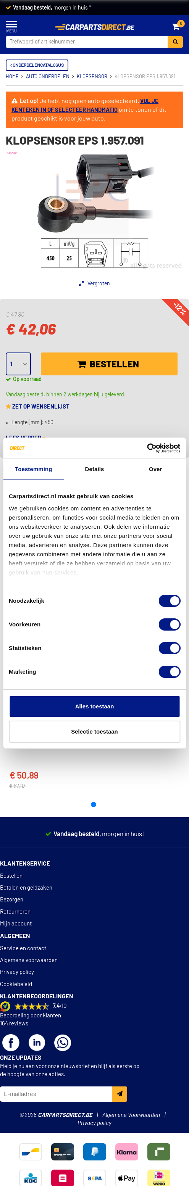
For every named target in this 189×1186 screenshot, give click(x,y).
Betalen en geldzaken (26, 888)
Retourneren (15, 912)
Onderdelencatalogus (37, 65)
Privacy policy (17, 972)
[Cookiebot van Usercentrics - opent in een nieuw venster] (146, 448)
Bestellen (108, 364)
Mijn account (16, 924)
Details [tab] (94, 469)
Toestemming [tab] (33, 469)
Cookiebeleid (16, 984)
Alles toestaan (94, 706)
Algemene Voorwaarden (131, 1115)
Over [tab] (155, 469)
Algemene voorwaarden (29, 960)
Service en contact (23, 948)
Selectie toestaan (94, 731)
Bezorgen (11, 900)
